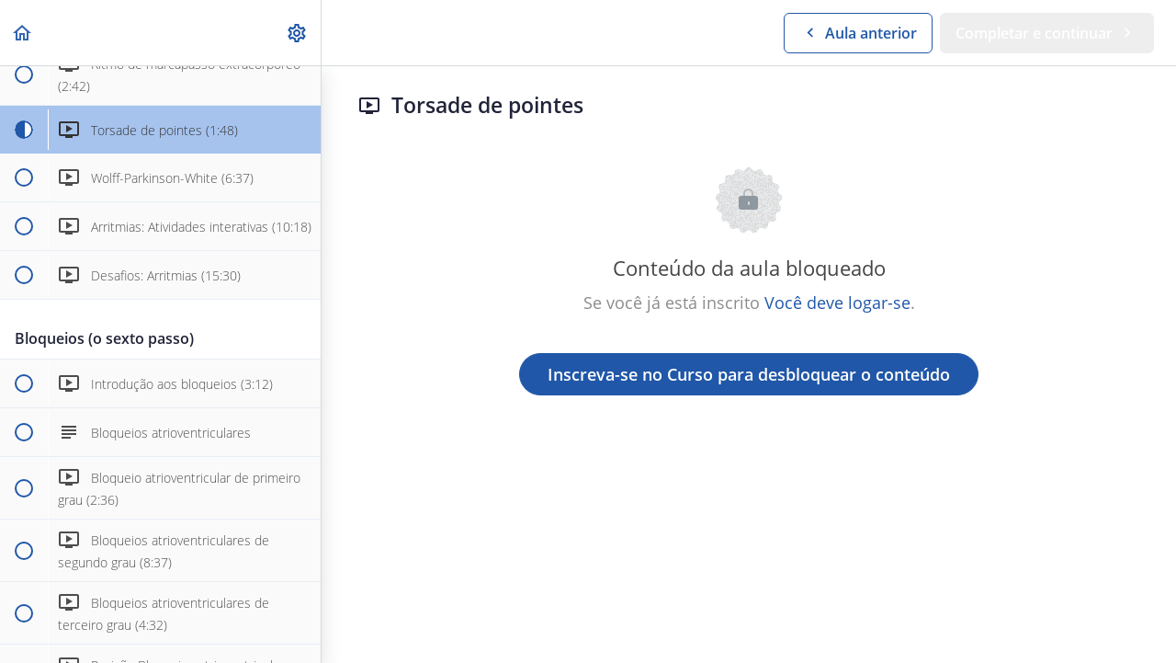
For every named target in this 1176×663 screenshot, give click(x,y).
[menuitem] (298, 32)
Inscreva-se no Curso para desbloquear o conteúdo (749, 374)
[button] (23, 32)
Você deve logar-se (837, 302)
